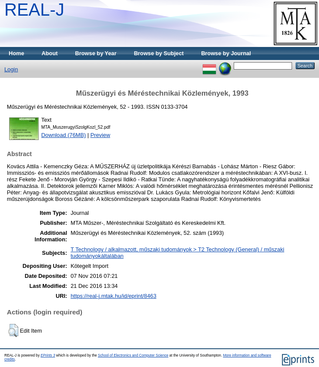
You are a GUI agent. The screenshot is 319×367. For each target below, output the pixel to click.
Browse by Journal (226, 53)
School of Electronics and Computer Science (133, 355)
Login (11, 69)
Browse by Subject (159, 53)
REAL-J (34, 9)
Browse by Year (96, 53)
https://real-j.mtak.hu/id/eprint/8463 (113, 296)
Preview (101, 135)
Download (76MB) (63, 135)
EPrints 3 (47, 355)
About (50, 53)
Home (16, 53)
